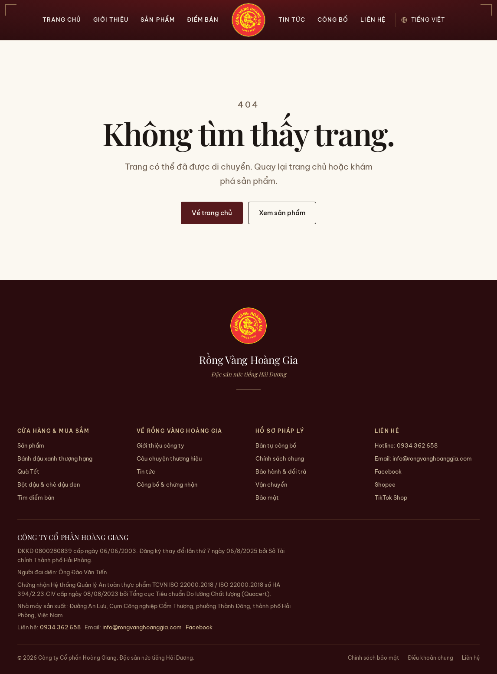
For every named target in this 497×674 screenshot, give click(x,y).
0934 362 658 (417, 445)
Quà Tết (28, 471)
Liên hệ (372, 19)
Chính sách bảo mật (373, 657)
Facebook (388, 471)
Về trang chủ (212, 213)
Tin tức (291, 19)
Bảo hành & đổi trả (280, 471)
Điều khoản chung (430, 657)
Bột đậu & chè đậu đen (48, 484)
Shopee (385, 484)
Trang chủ (62, 19)
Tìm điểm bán (35, 497)
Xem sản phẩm (282, 213)
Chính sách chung (279, 458)
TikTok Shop (391, 497)
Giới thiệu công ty (160, 445)
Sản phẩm (157, 19)
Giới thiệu (110, 19)
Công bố (332, 19)
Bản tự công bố (275, 445)
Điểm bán (203, 19)
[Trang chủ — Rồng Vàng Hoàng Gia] (248, 19)
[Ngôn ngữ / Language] (428, 19)
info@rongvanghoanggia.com (432, 458)
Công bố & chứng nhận (167, 484)
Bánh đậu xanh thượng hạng (54, 458)
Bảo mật (267, 497)
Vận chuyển (271, 484)
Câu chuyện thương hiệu (169, 458)
